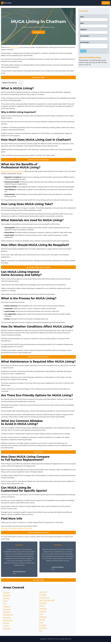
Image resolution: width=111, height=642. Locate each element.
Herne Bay (42, 611)
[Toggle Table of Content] (20, 83)
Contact (105, 3)
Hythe (41, 614)
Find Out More (38, 452)
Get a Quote (38, 32)
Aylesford (20, 528)
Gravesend (6, 609)
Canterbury (43, 608)
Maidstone (6, 606)
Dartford (6, 623)
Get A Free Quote (38, 580)
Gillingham (12, 528)
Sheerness (6, 617)
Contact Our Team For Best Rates (38, 159)
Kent (31, 528)
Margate (42, 619)
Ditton (26, 528)
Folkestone (43, 617)
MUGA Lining (14, 47)
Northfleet (6, 612)
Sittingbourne (8, 615)
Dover (41, 622)
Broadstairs (43, 628)
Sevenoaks (6, 628)
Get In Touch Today (38, 77)
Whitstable (43, 603)
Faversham (43, 592)
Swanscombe (7, 620)
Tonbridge (42, 595)
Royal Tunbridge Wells (47, 600)
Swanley (6, 626)
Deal (40, 630)
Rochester (4, 528)
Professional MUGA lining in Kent (12, 171)
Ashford (41, 606)
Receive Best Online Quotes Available (38, 267)
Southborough (44, 597)
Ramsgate (42, 625)
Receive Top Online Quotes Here (38, 357)
